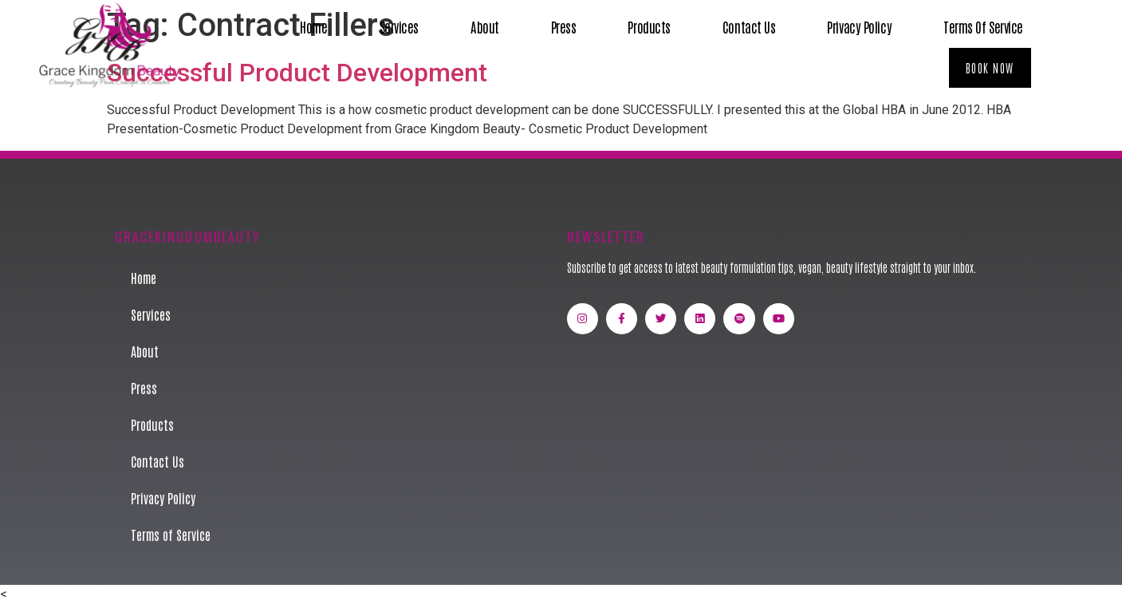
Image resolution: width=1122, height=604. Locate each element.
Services (399, 26)
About (484, 26)
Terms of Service (983, 26)
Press (564, 26)
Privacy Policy (859, 26)
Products (649, 26)
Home (313, 26)
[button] (990, 68)
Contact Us (749, 26)
